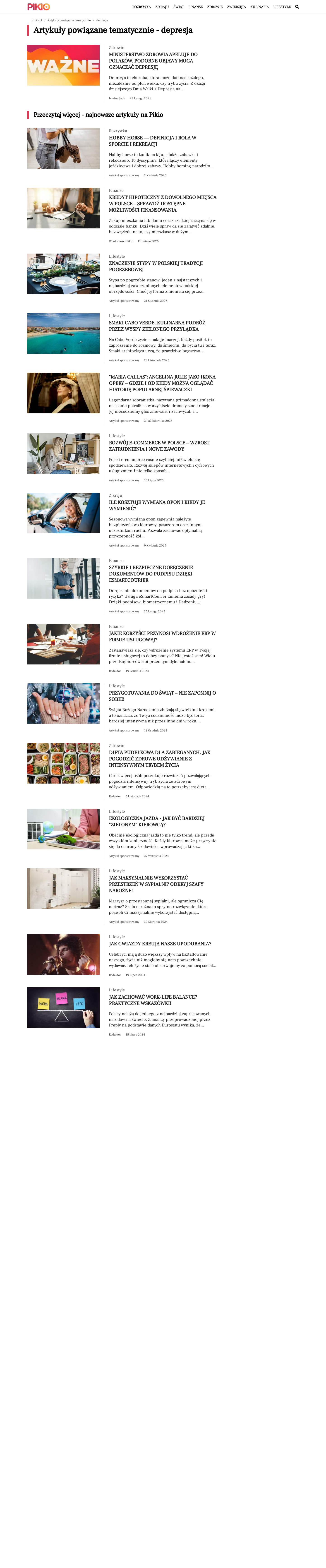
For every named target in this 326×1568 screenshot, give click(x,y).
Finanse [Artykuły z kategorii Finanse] (195, 7)
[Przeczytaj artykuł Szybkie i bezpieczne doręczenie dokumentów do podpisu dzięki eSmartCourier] (122, 586)
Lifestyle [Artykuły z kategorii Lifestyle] (282, 7)
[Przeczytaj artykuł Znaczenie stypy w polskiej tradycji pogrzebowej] (122, 279)
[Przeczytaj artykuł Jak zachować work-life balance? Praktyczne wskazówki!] (122, 1012)
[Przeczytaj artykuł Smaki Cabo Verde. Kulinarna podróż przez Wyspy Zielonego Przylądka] (122, 338)
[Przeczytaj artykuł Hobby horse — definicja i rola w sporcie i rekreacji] (122, 153)
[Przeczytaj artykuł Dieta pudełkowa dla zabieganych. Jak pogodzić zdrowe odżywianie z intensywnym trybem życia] (122, 771)
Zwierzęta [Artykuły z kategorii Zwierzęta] (236, 7)
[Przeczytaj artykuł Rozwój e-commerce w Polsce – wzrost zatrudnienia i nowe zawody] (122, 458)
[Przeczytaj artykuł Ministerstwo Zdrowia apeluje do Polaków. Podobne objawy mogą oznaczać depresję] (122, 73)
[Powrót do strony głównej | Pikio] (38, 6)
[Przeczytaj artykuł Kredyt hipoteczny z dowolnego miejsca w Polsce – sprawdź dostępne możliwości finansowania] (122, 216)
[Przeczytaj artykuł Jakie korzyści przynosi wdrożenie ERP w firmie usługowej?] (122, 649)
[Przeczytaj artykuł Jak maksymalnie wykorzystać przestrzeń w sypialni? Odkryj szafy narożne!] (122, 896)
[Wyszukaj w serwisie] (297, 7)
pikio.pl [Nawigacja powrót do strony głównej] (37, 20)
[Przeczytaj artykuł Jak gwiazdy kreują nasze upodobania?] (122, 956)
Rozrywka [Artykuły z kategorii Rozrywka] (141, 7)
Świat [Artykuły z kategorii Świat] (178, 7)
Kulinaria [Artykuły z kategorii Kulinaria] (259, 7)
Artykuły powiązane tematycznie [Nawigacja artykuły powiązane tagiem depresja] (69, 20)
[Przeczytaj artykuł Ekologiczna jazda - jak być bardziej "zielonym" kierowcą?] (122, 834)
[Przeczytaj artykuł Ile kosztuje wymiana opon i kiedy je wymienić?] (122, 521)
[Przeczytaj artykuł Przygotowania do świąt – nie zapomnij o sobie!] (122, 708)
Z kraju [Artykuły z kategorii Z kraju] (162, 7)
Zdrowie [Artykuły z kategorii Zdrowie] (215, 7)
